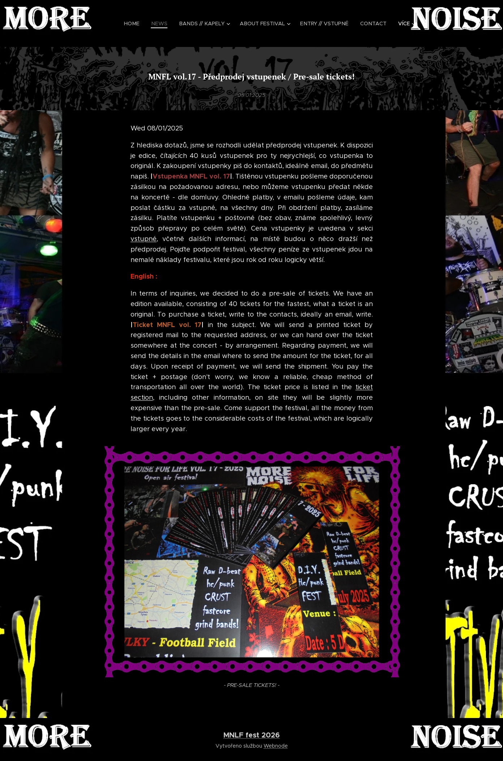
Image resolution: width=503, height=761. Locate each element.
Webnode (276, 746)
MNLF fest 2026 (251, 735)
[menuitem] (139, 23)
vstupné (144, 239)
